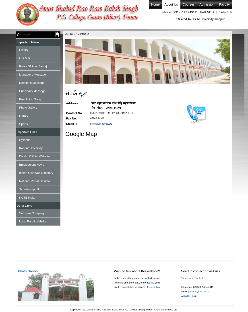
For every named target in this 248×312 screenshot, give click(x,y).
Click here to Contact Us (194, 278)
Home (155, 4)
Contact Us (224, 12)
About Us (171, 4)
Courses (189, 4)
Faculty (224, 4)
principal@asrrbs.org (101, 123)
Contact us (83, 34)
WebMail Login (188, 296)
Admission (207, 4)
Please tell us (153, 287)
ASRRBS (70, 34)
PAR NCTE (207, 12)
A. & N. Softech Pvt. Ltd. (165, 309)
